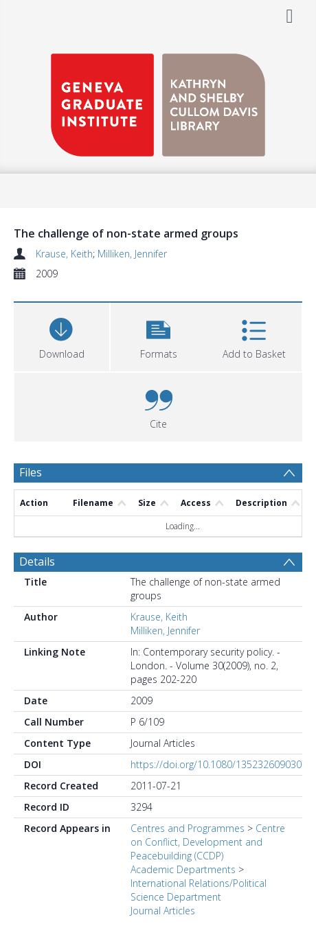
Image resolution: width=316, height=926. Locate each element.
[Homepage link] (158, 101)
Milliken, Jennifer (132, 253)
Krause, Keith (64, 253)
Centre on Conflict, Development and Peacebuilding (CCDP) (208, 842)
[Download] (61, 335)
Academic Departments (183, 869)
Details (37, 561)
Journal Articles (163, 910)
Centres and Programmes (188, 828)
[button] (158, 335)
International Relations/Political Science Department (199, 890)
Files (30, 472)
